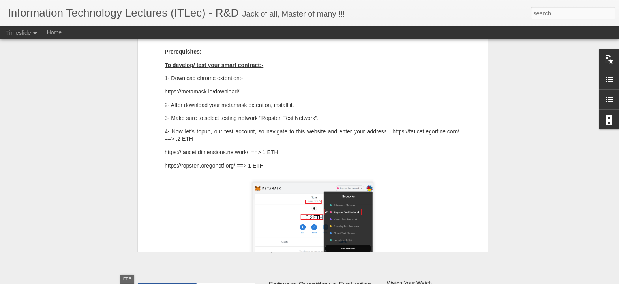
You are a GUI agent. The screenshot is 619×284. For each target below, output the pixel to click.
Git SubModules (406, 210)
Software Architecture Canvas (423, 223)
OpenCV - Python (408, 237)
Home (54, 32)
